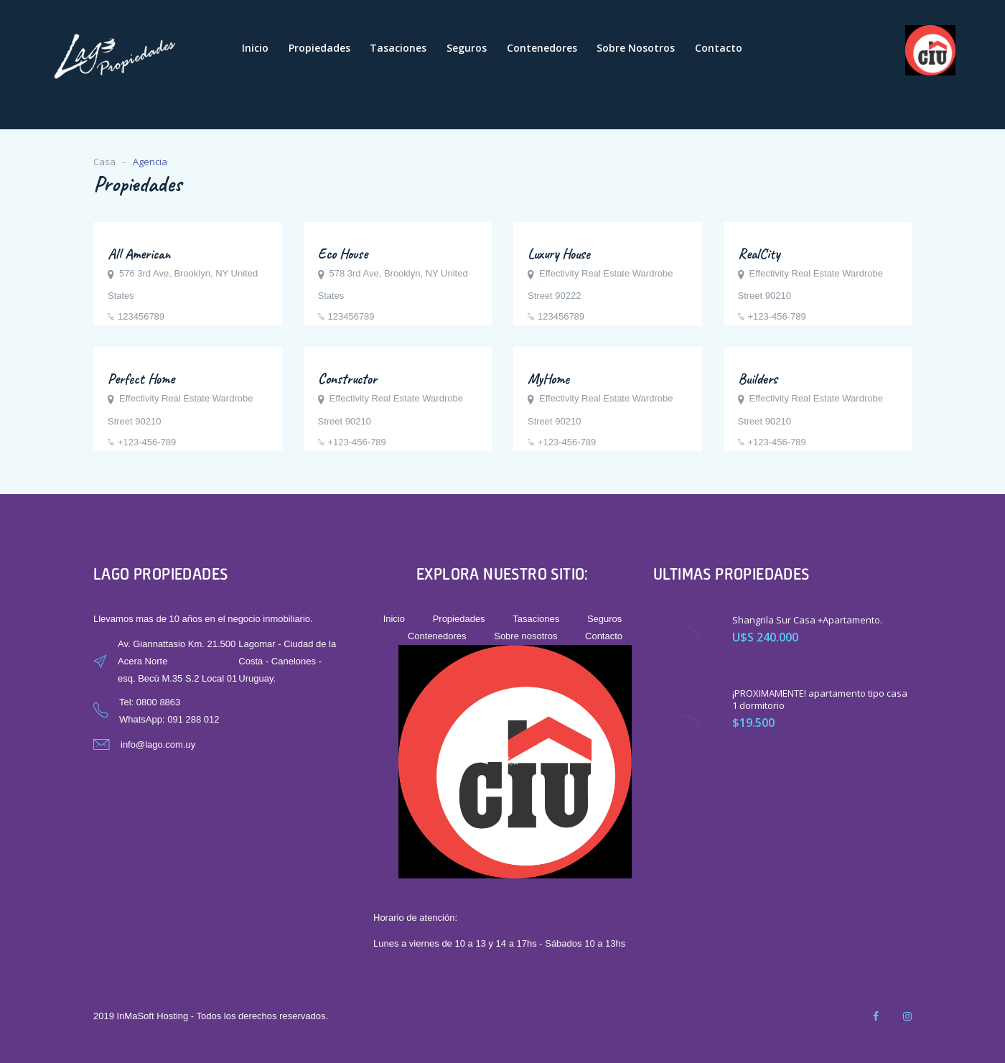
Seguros (467, 48)
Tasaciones (398, 48)
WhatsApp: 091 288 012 (169, 719)
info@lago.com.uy (158, 744)
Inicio (255, 48)
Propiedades (319, 48)
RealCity (759, 254)
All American (139, 254)
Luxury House (559, 254)
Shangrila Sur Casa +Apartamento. (807, 619)
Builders (757, 379)
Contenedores (542, 48)
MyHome (548, 379)
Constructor (347, 379)
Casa (104, 161)
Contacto (718, 48)
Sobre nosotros (636, 48)
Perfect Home (141, 379)
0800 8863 (158, 702)
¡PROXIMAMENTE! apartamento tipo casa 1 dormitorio (819, 699)
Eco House (343, 254)
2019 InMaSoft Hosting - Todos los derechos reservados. (210, 1016)
